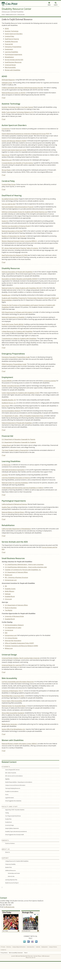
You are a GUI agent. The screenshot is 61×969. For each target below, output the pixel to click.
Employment (9, 49)
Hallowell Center (7, 83)
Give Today (5, 938)
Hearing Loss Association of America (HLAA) (16, 226)
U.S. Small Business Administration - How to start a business (24, 564)
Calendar (38, 954)
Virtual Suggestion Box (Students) (13, 801)
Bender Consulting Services (10, 386)
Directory (8, 954)
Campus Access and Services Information (15, 785)
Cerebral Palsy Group (8, 184)
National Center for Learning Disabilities (15, 483)
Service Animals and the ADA (14, 60)
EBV (6, 633)
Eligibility (7, 779)
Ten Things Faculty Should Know (13, 816)
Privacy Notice (4, 960)
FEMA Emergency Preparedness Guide (14, 364)
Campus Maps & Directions (19, 954)
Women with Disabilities (12, 70)
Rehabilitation (9, 57)
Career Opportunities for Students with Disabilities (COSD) (20, 393)
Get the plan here (26, 938)
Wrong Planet (6, 170)
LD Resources (6, 465)
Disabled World (10, 596)
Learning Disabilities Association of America (16, 478)
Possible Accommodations (11, 791)
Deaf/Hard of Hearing (12, 39)
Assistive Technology (11, 31)
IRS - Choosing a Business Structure (16, 577)
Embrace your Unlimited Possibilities (12, 12)
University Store (30, 954)
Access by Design (9, 825)
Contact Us (3, 957)
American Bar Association (13, 641)
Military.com (9, 648)
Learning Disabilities (11, 52)
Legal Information (9, 797)
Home (3, 14)
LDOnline (5, 475)
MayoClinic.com (7, 160)
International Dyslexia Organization (13, 470)
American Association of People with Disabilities (17, 272)
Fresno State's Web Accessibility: (12, 701)
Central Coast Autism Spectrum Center (14, 150)
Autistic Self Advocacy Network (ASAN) (14, 141)
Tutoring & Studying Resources (12, 788)
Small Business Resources (13, 62)
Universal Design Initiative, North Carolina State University (21, 658)
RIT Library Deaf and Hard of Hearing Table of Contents (20, 248)
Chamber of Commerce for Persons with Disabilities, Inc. (23, 570)
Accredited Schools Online (10, 199)
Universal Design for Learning (12, 665)
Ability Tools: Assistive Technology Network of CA (18, 112)
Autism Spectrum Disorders (14, 34)
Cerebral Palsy (9, 36)
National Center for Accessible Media (14, 706)
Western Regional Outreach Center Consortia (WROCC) (19, 241)
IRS (6, 586)
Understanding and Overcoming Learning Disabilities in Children (22, 488)
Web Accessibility (10, 67)
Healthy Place (6, 507)
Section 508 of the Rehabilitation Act (13, 729)
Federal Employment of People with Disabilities (17, 423)
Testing (7, 813)
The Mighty (8, 610)
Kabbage (8, 594)
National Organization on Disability (13, 317)
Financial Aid (9, 44)
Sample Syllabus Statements (12, 828)
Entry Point (5, 406)
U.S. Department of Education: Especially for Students (19, 442)
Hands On (5, 221)
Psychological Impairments (13, 54)
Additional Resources (11, 14)
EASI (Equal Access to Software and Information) (17, 312)
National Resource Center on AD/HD (13, 93)
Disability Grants (10, 589)
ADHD (7, 28)
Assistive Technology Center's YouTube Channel (17, 107)
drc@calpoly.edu (9, 914)
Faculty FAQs (8, 819)
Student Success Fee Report (12, 883)
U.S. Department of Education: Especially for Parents (18, 439)
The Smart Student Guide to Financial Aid (15, 450)
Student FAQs (8, 867)
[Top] (3, 98)
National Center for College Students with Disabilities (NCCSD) (22, 288)
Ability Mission (9, 591)
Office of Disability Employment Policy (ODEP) (19, 643)
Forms (6, 794)
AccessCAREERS (7, 381)
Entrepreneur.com (11, 635)
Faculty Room (8, 822)
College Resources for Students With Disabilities (16, 861)
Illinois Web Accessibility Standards (13, 713)
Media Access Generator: (10, 724)
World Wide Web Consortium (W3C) (13, 696)
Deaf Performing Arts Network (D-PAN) (15, 255)
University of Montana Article (14, 616)
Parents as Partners (10, 843)
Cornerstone (9, 630)
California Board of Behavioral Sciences (14, 504)
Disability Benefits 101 (9, 400)
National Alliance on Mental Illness (13, 512)
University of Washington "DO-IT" (13, 691)
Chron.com (8, 599)
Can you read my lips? (9, 204)
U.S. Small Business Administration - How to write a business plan (26, 567)
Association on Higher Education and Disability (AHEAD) (19, 279)
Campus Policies (53, 954)
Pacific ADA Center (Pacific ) (13, 324)
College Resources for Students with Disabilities (17, 331)
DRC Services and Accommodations (14, 776)
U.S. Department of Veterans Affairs (16, 572)
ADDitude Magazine (8, 80)
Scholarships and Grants (14, 873)
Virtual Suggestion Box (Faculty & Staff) (14, 834)
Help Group (5, 155)
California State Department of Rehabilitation (16, 529)
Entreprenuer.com (11, 580)
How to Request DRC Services (12, 769)
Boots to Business (11, 608)
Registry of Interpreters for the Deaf (13, 236)
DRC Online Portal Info (10, 773)
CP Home (3, 954)
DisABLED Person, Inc (9, 403)
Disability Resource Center (16, 8)
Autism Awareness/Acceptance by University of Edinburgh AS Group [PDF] (25, 134)
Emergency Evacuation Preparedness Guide (16, 357)
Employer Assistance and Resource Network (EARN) (21, 646)
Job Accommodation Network (11, 411)
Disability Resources (11, 41)
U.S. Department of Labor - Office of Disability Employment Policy (23, 416)
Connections (6, 129)
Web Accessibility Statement (16, 960)
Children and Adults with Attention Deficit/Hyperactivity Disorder (22, 88)
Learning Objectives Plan (11, 879)
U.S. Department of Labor (13, 628)
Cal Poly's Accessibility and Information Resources (18, 682)
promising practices (49, 381)
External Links (11, 876)
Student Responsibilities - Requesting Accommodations (18, 782)
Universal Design (10, 65)
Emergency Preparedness (13, 47)
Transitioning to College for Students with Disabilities (19, 338)
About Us (7, 852)
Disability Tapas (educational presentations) (16, 831)
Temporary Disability (10, 864)
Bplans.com (8, 575)
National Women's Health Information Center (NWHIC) (19, 744)
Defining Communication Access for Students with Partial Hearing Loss (24, 212)
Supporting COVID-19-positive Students (14, 809)
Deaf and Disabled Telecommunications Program (17, 207)
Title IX (25, 960)
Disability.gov (6, 295)
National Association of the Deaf (12, 231)
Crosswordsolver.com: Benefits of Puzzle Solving (17, 163)
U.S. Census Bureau (11, 638)
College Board (6, 445)
